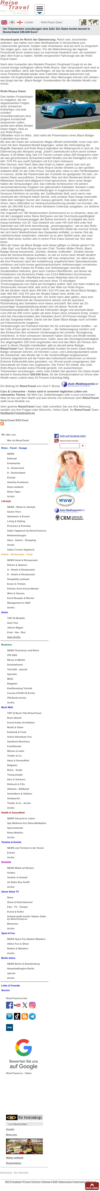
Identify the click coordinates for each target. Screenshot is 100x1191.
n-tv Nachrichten (17, 1124)
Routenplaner (13, 1163)
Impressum (79, 1182)
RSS (7, 1182)
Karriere (36, 1182)
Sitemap (46, 1182)
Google (10, 1129)
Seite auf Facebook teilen (73, 436)
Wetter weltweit (14, 1157)
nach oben (91, 1187)
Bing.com (11, 1134)
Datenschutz (65, 1182)
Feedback (16, 1182)
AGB (54, 1182)
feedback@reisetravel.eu (17, 413)
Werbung (91, 1182)
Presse (26, 1182)
